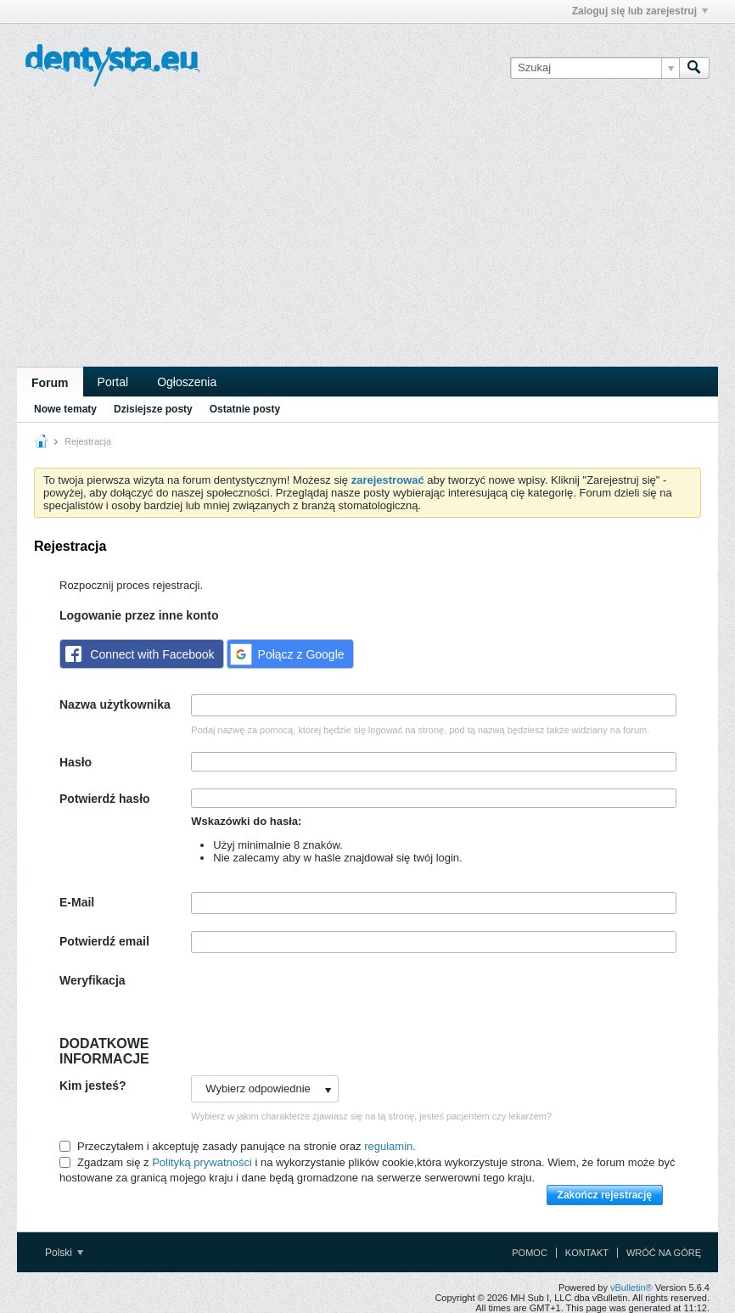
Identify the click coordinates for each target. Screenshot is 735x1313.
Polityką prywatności (202, 1162)
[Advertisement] (367, 239)
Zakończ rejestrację (605, 1195)
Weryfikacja (92, 980)
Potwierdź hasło (104, 798)
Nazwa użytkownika (115, 704)
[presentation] (320, 1003)
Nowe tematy (65, 409)
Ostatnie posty (245, 409)
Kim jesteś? (92, 1085)
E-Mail (76, 902)
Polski (64, 1253)
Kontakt (587, 1253)
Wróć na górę (663, 1253)
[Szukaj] (594, 68)
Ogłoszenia (186, 382)
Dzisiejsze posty (153, 409)
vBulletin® (631, 1287)
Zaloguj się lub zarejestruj (640, 11)
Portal (113, 382)
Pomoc (529, 1253)
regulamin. (390, 1146)
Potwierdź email (104, 941)
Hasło (75, 762)
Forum (50, 383)
